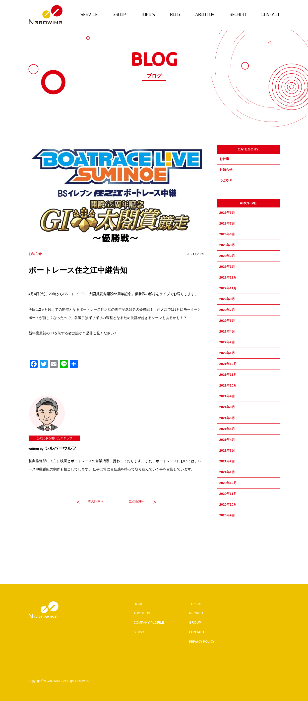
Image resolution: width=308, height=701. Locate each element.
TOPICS (195, 604)
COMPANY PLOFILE (149, 622)
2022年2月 (227, 342)
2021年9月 (227, 396)
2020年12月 (228, 483)
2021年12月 (228, 364)
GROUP (195, 622)
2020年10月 (228, 504)
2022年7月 (227, 310)
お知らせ (225, 170)
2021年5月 (227, 429)
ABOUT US (142, 613)
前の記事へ (96, 501)
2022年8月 (227, 299)
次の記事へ (137, 501)
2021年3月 (227, 450)
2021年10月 (228, 385)
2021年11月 (228, 374)
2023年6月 (227, 234)
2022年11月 (228, 288)
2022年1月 (227, 353)
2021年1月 (227, 472)
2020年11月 (228, 494)
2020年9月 (227, 515)
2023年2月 (227, 256)
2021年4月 (227, 440)
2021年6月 (227, 418)
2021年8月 (227, 407)
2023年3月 (227, 245)
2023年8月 (227, 212)
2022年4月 (227, 331)
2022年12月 (228, 277)
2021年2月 (227, 461)
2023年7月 (227, 223)
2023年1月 (227, 266)
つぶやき (225, 180)
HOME (138, 604)
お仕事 (224, 159)
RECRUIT (196, 613)
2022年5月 (227, 320)
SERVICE (141, 632)
